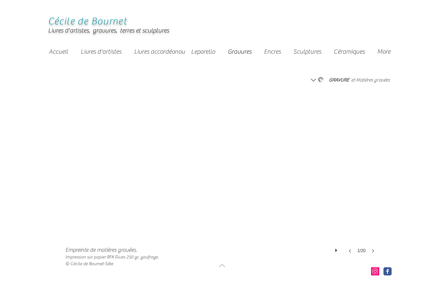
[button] (181, 51)
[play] (337, 248)
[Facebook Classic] (387, 271)
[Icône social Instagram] (375, 271)
